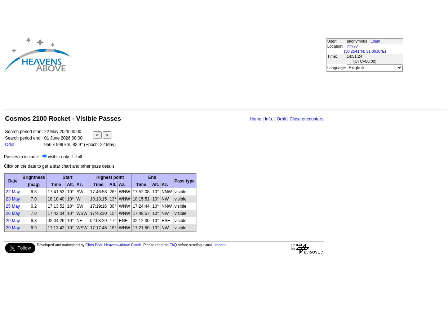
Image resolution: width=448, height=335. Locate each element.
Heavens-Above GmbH (122, 245)
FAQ (173, 245)
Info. (269, 119)
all (80, 156)
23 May (13, 199)
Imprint (220, 245)
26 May (13, 213)
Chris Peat (93, 245)
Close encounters (306, 119)
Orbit (281, 119)
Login (375, 41)
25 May (13, 206)
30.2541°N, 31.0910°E (365, 51)
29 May (13, 220)
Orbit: (10, 144)
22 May (13, 191)
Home (255, 119)
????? (352, 46)
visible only (58, 156)
